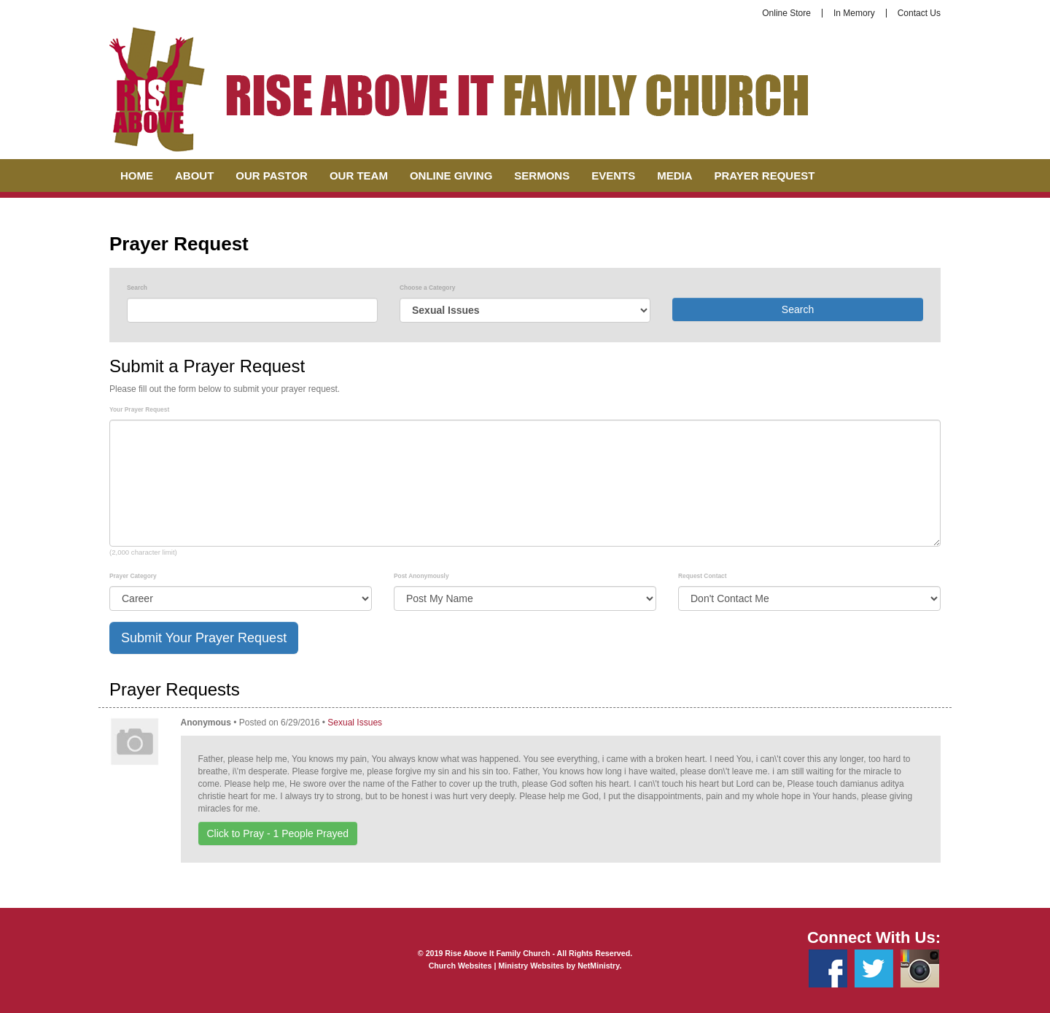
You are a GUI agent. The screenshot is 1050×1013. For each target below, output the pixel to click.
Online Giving (451, 175)
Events (613, 175)
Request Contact (702, 575)
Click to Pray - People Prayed (278, 833)
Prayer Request (765, 175)
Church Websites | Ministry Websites (498, 965)
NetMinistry (598, 965)
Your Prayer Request (139, 409)
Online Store (786, 13)
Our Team (359, 175)
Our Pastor (272, 175)
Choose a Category (427, 287)
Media (674, 175)
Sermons (541, 175)
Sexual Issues (354, 722)
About (194, 175)
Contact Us (919, 13)
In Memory (854, 13)
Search (137, 287)
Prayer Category (133, 575)
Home (136, 175)
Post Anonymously (421, 575)
